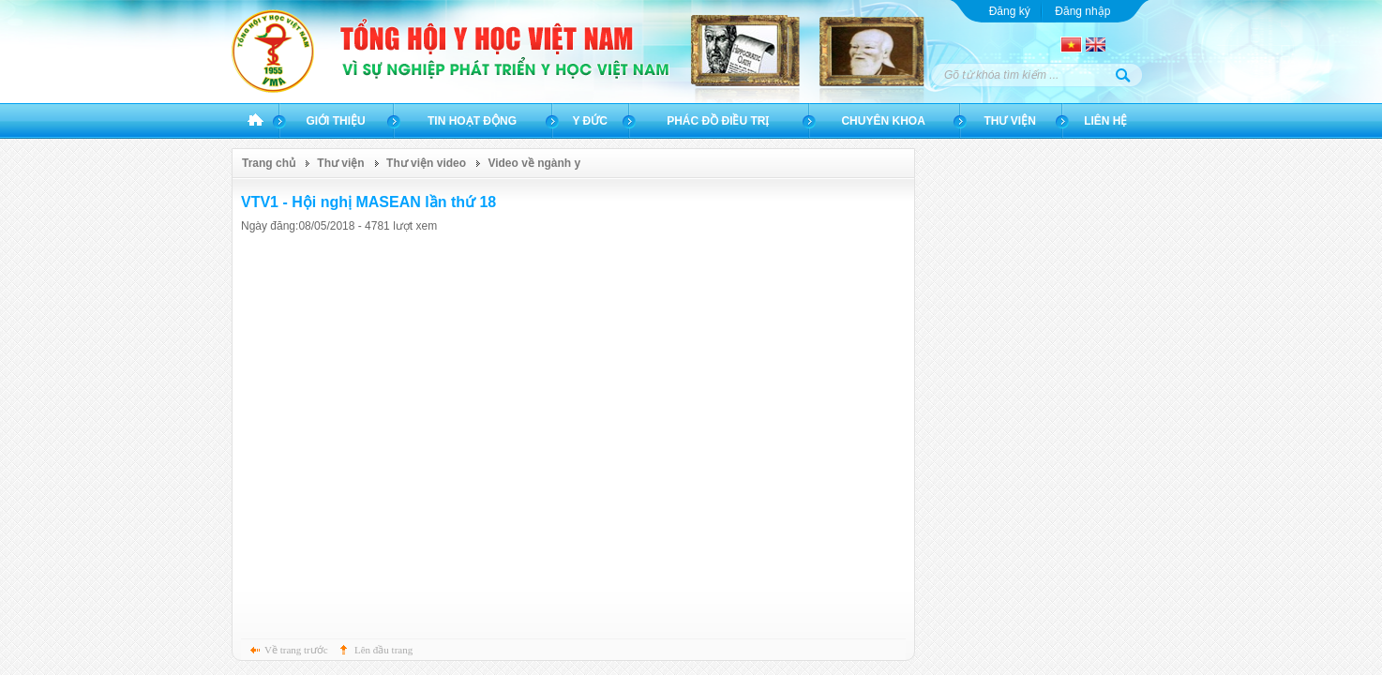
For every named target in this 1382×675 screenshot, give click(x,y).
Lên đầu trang (383, 649)
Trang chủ (255, 121)
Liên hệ (1105, 121)
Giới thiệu (335, 121)
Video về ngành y (534, 163)
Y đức (589, 121)
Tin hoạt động (472, 121)
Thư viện (1009, 121)
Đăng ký (1009, 11)
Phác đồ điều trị (718, 121)
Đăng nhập (1082, 11)
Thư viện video (426, 163)
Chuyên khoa (882, 121)
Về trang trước (296, 649)
